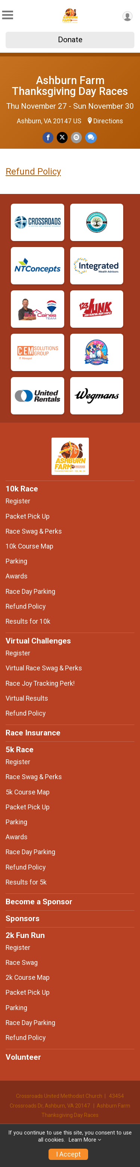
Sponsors (23, 918)
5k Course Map (28, 792)
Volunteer (23, 1057)
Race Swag (22, 962)
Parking (16, 561)
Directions (108, 121)
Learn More (82, 1140)
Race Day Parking (30, 591)
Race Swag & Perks (34, 531)
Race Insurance (33, 732)
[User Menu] (127, 16)
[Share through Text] (91, 137)
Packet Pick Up (28, 516)
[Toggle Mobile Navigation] (7, 15)
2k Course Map (28, 977)
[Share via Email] (76, 137)
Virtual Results (27, 698)
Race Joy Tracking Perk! (40, 683)
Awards (17, 576)
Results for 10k (28, 621)
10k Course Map (29, 546)
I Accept (68, 1154)
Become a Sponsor (39, 901)
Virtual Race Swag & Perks (44, 668)
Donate (70, 39)
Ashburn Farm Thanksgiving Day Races (70, 86)
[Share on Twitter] (62, 137)
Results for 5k (26, 882)
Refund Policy (33, 171)
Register (18, 501)
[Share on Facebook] (48, 137)
